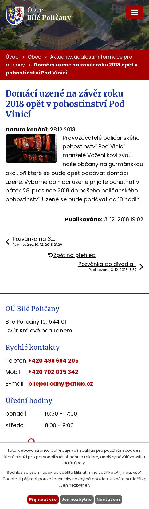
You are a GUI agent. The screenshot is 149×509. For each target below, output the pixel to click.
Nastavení (108, 499)
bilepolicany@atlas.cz (60, 383)
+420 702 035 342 (53, 372)
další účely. (74, 463)
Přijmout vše (43, 499)
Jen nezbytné (76, 499)
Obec (34, 56)
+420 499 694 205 (53, 360)
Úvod (12, 56)
